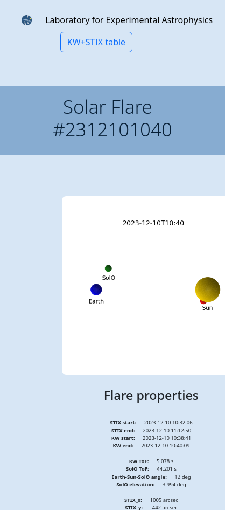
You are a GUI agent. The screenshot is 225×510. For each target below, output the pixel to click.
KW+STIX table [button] (96, 42)
